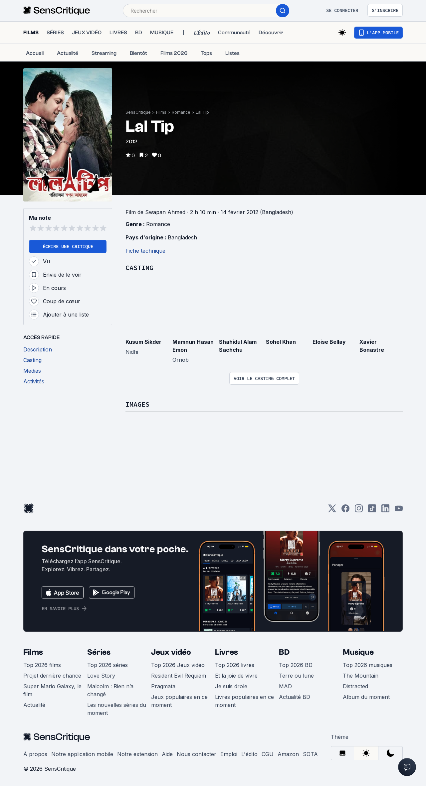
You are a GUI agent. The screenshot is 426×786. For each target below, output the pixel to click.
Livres (226, 652)
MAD (285, 686)
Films (161, 112)
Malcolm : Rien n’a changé (110, 690)
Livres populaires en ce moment (244, 701)
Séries (98, 652)
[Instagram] (359, 510)
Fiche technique (145, 250)
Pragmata (163, 686)
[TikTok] (372, 510)
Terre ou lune (296, 675)
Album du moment (366, 697)
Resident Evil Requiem (178, 675)
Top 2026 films (42, 665)
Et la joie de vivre (236, 675)
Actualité (34, 705)
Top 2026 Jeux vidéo (178, 665)
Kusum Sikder (143, 341)
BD (284, 652)
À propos (35, 754)
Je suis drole (231, 686)
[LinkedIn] (385, 510)
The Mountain (360, 675)
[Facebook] (345, 510)
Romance (181, 112)
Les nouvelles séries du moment (116, 709)
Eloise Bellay (329, 341)
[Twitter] (332, 510)
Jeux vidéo (171, 652)
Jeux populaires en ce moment (179, 701)
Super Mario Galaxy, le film (52, 690)
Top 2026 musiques (367, 665)
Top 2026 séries (107, 665)
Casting (139, 267)
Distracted (355, 686)
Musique (358, 652)
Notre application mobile (82, 754)
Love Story (101, 675)
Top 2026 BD (296, 665)
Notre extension (137, 754)
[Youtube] (399, 510)
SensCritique (138, 112)
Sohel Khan (281, 341)
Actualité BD (294, 697)
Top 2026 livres (234, 665)
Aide (167, 754)
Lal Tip (202, 112)
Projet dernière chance (52, 675)
